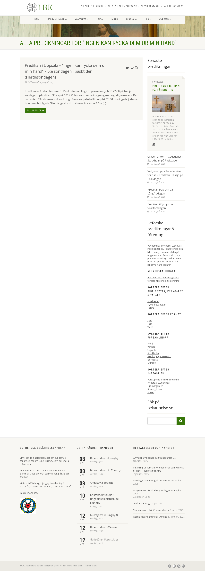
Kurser (150, 392)
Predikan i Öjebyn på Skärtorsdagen (160, 206)
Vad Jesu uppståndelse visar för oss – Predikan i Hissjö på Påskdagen (165, 175)
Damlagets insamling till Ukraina (150, 480)
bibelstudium (172, 379)
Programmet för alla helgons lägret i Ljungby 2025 (157, 492)
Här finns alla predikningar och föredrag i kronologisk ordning (163, 279)
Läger (114, 19)
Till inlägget (35, 110)
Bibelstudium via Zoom (104, 470)
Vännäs (151, 346)
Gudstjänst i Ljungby (102, 515)
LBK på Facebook (127, 6)
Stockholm (153, 353)
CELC (110, 6)
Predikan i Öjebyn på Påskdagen (166, 88)
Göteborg (152, 359)
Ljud (149, 320)
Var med (165, 19)
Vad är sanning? (173, 6)
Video (150, 327)
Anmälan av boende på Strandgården (152, 457)
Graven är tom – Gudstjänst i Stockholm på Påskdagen (164, 158)
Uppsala (151, 350)
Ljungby (151, 362)
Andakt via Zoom (100, 482)
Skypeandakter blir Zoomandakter (151, 510)
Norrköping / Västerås (159, 356)
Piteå (150, 343)
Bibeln (85, 6)
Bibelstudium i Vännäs (103, 527)
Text (149, 323)
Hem (36, 19)
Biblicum (98, 6)
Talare (150, 307)
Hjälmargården (155, 385)
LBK (99, 19)
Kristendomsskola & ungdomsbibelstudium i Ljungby (104, 499)
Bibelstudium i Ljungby (104, 458)
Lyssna (131, 19)
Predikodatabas (150, 6)
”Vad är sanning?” (142, 503)
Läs (148, 19)
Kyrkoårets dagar (156, 304)
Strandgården (154, 389)
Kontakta (81, 19)
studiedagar (164, 382)
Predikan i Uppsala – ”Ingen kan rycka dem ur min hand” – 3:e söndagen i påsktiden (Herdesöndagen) (65, 71)
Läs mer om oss (28, 492)
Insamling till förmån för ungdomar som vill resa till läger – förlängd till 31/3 (158, 469)
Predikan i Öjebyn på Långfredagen (160, 191)
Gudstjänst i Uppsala (102, 539)
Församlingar (57, 19)
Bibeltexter (153, 301)
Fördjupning (153, 379)
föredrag (152, 382)
